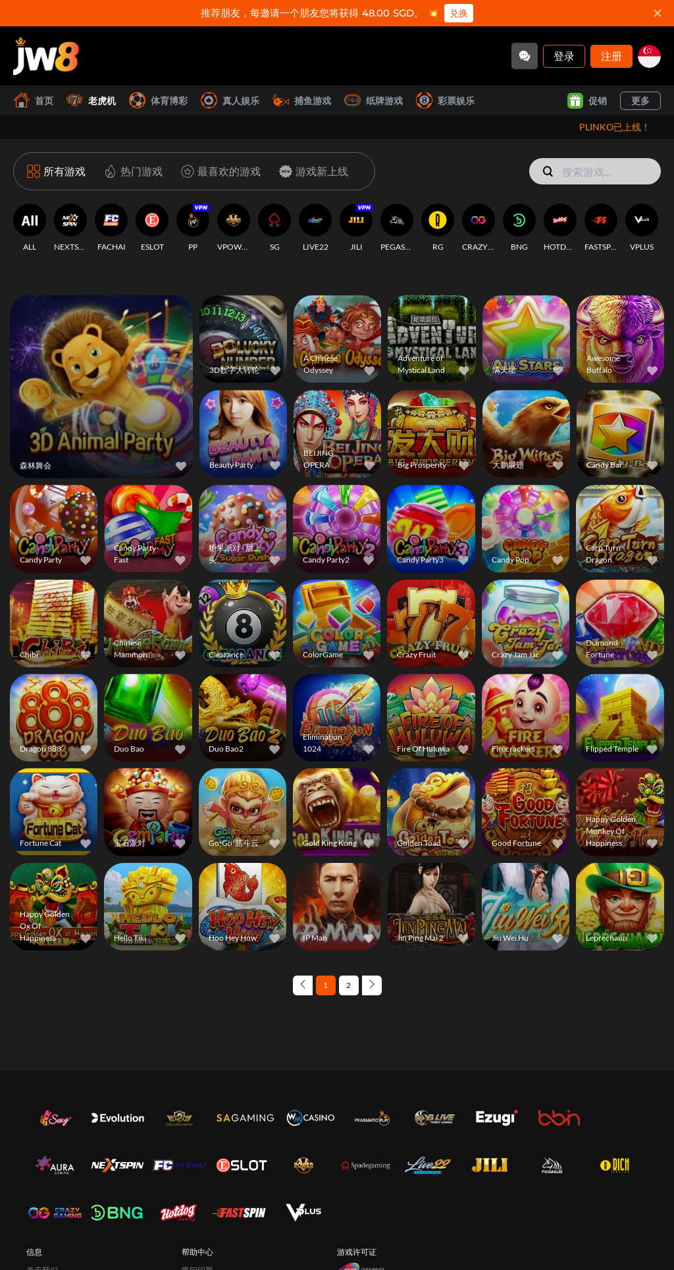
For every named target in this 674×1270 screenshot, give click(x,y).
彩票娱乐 (445, 100)
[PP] (192, 228)
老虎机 (91, 100)
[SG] (274, 228)
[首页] (46, 56)
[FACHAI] (111, 228)
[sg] (649, 56)
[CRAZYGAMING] (478, 228)
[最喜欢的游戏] (218, 171)
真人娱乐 (230, 100)
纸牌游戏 (373, 100)
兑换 (459, 13)
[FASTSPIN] (600, 228)
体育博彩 (158, 100)
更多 (640, 100)
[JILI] (356, 228)
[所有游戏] (56, 171)
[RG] (437, 228)
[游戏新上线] (311, 171)
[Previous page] (303, 985)
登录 (564, 55)
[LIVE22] (315, 228)
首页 (33, 100)
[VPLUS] (641, 228)
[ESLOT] (152, 228)
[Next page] (372, 985)
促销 (587, 101)
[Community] (524, 56)
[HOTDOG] (560, 228)
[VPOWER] (233, 228)
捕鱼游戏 (301, 100)
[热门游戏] (131, 171)
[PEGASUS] (396, 228)
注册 (611, 55)
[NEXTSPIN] (70, 228)
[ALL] (29, 228)
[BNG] (519, 228)
